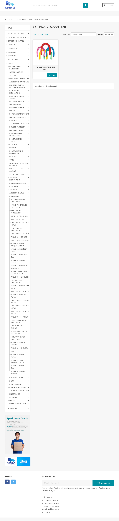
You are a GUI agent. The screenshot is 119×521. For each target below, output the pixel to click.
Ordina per (65, 34)
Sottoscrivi (103, 483)
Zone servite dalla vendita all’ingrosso (50, 508)
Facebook (7, 482)
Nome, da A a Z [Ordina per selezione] (78, 34)
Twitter (13, 482)
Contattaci (48, 512)
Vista (100, 34)
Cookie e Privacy (51, 500)
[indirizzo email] (67, 483)
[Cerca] (59, 5)
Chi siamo (48, 497)
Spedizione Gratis (51, 503)
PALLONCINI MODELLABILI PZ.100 (45, 68)
